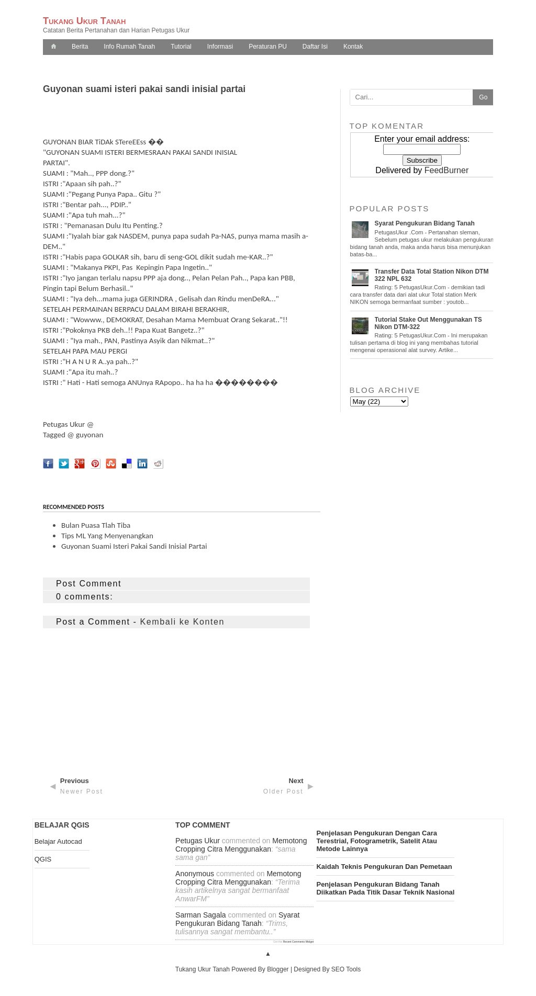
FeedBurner (447, 170)
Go (483, 97)
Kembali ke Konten (182, 621)
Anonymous (194, 873)
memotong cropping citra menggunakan (241, 844)
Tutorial (181, 46)
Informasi (220, 46)
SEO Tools (346, 969)
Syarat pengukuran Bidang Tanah (425, 223)
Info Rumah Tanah (129, 46)
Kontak (353, 46)
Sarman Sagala (200, 915)
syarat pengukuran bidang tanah (237, 919)
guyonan (89, 434)
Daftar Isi (315, 46)
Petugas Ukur (64, 424)
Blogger (277, 969)
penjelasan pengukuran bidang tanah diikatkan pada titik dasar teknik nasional (385, 888)
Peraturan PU (268, 46)
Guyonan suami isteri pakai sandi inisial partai (134, 546)
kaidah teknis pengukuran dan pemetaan (384, 866)
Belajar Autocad (58, 841)
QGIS (43, 859)
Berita (80, 46)
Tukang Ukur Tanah (84, 21)
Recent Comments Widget (298, 941)
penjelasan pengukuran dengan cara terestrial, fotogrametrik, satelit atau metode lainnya (376, 841)
